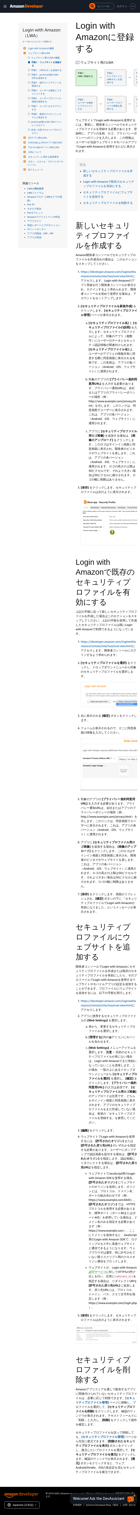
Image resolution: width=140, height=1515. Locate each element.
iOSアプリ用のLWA (37, 137)
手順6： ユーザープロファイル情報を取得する (46, 100)
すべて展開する (45, 41)
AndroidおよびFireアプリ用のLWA (44, 142)
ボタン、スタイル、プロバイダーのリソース (45, 163)
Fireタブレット (35, 212)
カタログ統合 (34, 208)
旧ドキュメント (35, 169)
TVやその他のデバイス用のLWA (43, 147)
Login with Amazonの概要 (40, 48)
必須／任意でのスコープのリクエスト (47, 131)
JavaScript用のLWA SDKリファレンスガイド (46, 123)
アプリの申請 (34, 237)
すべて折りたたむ (30, 41)
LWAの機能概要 (35, 188)
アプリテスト (34, 220)
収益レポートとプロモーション (43, 225)
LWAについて (34, 152)
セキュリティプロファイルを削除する (108, 203)
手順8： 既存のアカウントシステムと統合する (46, 115)
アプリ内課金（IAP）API (40, 233)
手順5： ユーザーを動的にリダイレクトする (46, 92)
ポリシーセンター (36, 229)
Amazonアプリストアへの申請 (43, 216)
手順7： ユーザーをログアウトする (46, 108)
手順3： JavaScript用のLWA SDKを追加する (45, 76)
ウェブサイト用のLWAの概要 (46, 57)
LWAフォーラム (35, 192)
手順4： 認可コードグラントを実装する (46, 84)
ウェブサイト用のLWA (38, 53)
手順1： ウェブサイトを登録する (47, 64)
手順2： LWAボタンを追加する (47, 70)
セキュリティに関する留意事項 (43, 156)
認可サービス (97, 1272)
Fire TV (30, 204)
